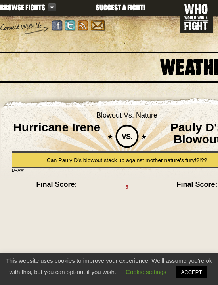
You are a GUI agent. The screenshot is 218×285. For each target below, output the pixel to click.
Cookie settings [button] (146, 271)
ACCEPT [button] (191, 272)
